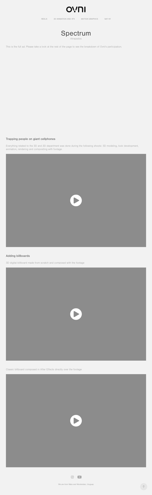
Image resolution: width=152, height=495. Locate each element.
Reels (44, 19)
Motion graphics (89, 19)
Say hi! (107, 19)
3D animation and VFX (64, 19)
